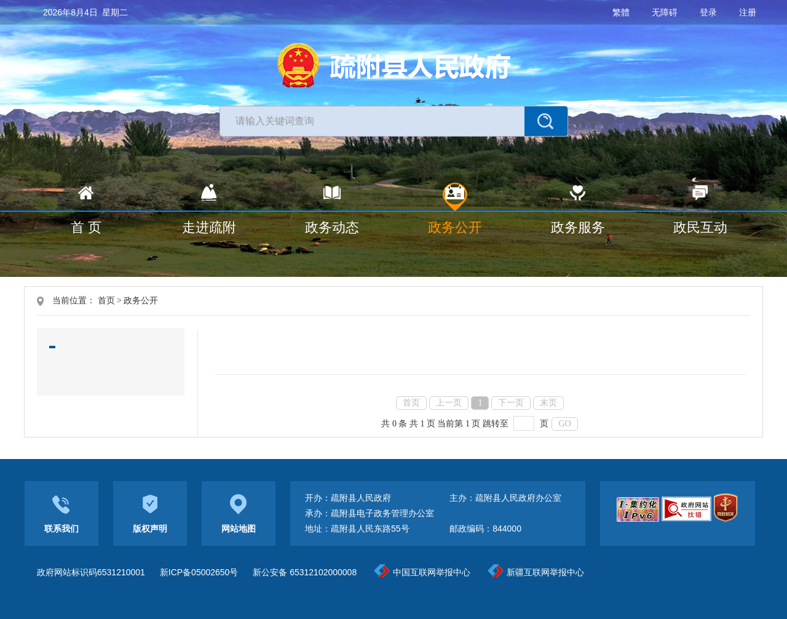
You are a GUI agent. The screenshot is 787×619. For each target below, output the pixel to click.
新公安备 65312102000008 (305, 572)
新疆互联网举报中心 (536, 572)
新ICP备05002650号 (199, 572)
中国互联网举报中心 (422, 572)
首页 (106, 300)
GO (564, 423)
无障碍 (665, 12)
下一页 (511, 402)
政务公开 (141, 300)
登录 (708, 12)
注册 (747, 12)
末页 (548, 402)
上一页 (449, 402)
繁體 (621, 12)
